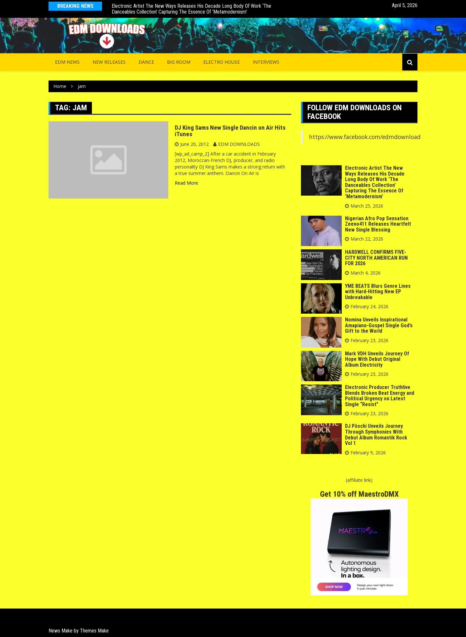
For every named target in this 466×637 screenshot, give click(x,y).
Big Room (178, 62)
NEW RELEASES (109, 62)
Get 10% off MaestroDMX (359, 494)
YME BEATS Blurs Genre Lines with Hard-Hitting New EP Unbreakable (378, 291)
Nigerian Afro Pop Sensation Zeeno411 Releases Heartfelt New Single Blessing (378, 224)
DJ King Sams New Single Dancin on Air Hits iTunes (230, 131)
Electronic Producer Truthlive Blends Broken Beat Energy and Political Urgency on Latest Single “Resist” (379, 395)
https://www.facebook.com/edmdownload (365, 137)
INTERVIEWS (266, 62)
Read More (186, 183)
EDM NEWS (67, 62)
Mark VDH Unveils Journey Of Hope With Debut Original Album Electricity (377, 359)
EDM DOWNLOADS (239, 144)
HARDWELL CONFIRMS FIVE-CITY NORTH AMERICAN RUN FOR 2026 (376, 257)
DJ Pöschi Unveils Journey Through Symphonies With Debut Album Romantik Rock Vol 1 (376, 434)
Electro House (221, 62)
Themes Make (94, 631)
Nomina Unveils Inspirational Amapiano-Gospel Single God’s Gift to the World (379, 325)
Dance (146, 62)
